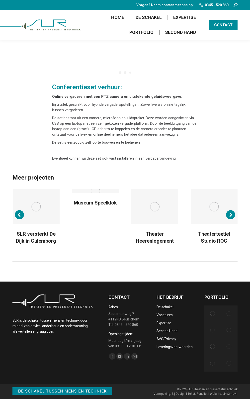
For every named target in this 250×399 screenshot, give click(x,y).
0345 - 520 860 (214, 4)
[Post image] (36, 206)
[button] (19, 214)
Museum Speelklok (95, 203)
